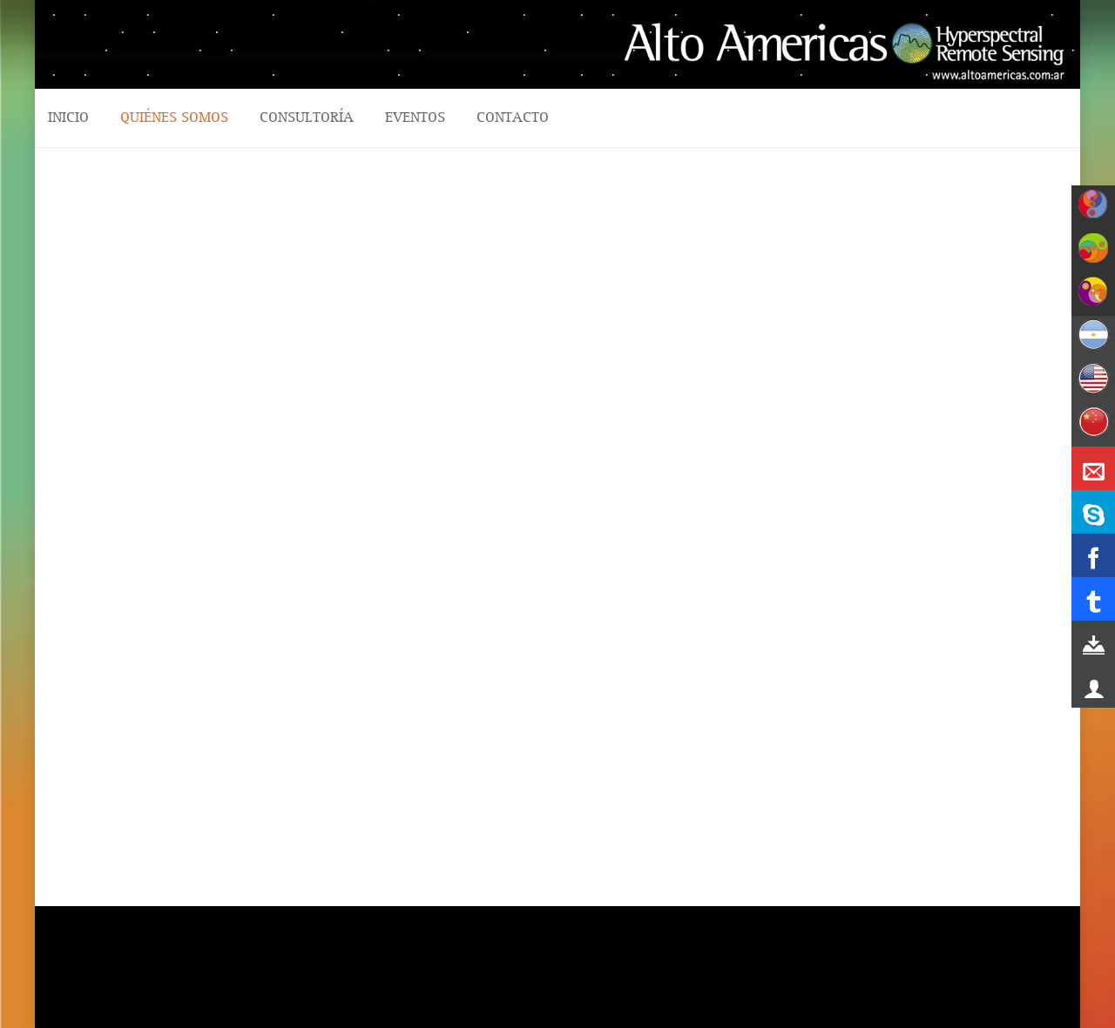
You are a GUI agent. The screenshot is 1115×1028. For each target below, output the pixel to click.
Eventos (415, 117)
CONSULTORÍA (307, 117)
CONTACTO (512, 117)
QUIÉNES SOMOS (174, 117)
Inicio (68, 117)
